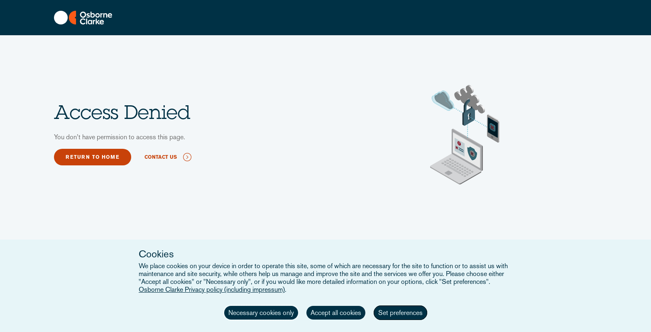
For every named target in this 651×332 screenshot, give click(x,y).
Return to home (93, 157)
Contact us (160, 157)
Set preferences (400, 313)
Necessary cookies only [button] (261, 313)
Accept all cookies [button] (336, 313)
